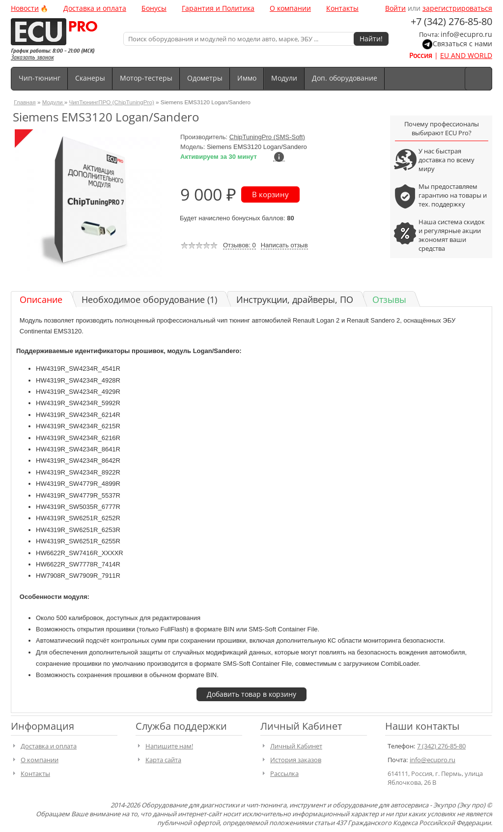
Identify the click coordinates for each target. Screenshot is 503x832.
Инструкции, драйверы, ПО (294, 299)
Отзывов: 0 (239, 245)
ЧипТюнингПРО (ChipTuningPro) (111, 102)
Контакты (342, 8)
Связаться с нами (462, 43)
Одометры (205, 78)
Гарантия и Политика (218, 8)
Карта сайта (163, 759)
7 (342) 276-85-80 (441, 746)
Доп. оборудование (344, 78)
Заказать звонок (32, 57)
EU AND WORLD (466, 55)
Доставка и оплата (94, 8)
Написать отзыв (284, 245)
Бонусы (154, 8)
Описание (41, 299)
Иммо (246, 78)
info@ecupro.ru (466, 34)
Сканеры (90, 78)
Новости (25, 8)
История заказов (295, 759)
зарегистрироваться (457, 8)
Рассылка (284, 773)
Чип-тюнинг (39, 78)
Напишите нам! (169, 746)
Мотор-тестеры (146, 78)
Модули (284, 78)
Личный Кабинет (296, 746)
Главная (24, 102)
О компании (290, 8)
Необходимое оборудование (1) (149, 299)
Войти (395, 8)
